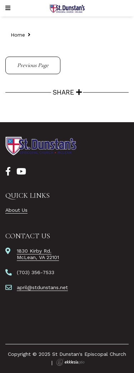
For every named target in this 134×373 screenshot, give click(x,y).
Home (18, 35)
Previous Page (33, 65)
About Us (16, 210)
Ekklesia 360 (70, 362)
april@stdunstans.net (42, 287)
